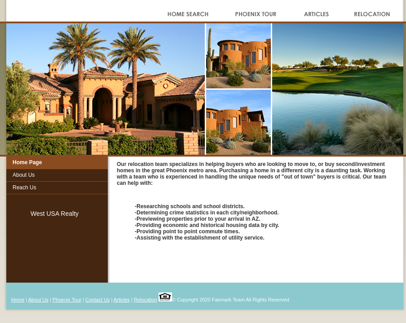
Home (17, 299)
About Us (24, 175)
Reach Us (24, 187)
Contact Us (97, 299)
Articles (122, 299)
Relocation (145, 299)
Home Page (27, 162)
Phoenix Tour (67, 299)
